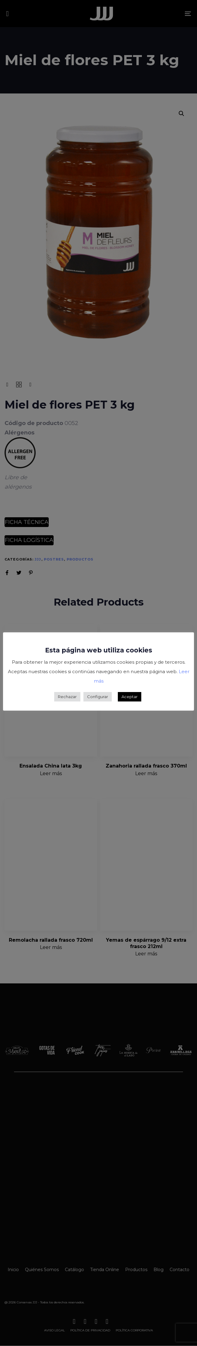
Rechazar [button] (67, 696)
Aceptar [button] (129, 696)
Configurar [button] (97, 696)
